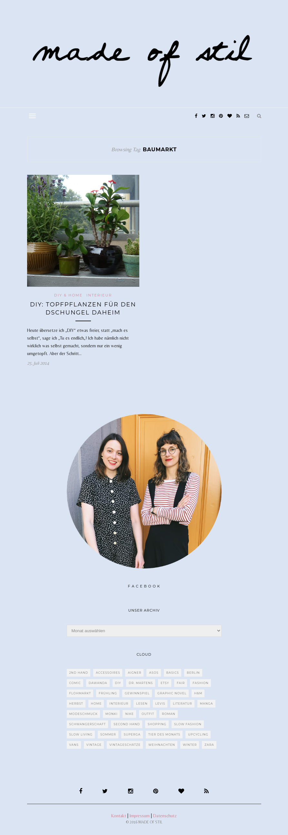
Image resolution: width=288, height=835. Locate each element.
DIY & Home (68, 295)
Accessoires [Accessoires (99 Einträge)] (108, 672)
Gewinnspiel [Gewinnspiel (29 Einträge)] (137, 693)
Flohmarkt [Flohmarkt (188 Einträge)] (80, 693)
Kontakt (118, 815)
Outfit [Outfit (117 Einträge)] (148, 714)
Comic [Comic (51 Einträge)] (75, 683)
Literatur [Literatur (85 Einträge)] (182, 703)
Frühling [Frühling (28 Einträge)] (108, 693)
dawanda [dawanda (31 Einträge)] (98, 683)
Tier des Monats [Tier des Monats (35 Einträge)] (164, 734)
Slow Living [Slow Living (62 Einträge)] (81, 734)
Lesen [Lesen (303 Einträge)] (141, 703)
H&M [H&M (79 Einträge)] (198, 693)
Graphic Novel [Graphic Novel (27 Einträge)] (171, 693)
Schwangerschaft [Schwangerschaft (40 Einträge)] (87, 724)
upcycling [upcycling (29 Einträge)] (198, 734)
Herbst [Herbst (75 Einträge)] (76, 703)
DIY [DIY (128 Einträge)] (118, 683)
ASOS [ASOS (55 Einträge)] (153, 672)
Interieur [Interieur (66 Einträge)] (118, 703)
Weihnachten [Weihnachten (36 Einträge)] (161, 744)
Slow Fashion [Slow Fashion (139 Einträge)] (188, 724)
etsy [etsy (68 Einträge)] (165, 683)
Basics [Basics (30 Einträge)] (172, 672)
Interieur (99, 295)
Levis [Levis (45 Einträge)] (160, 703)
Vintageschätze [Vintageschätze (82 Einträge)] (125, 744)
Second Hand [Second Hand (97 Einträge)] (127, 724)
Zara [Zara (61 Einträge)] (209, 744)
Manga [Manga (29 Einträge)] (206, 703)
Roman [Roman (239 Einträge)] (168, 714)
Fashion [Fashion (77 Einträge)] (200, 683)
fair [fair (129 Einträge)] (181, 683)
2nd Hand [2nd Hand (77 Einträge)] (78, 672)
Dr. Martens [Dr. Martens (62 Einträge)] (141, 683)
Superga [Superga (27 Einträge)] (132, 734)
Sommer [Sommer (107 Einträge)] (108, 734)
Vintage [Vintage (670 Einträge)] (94, 744)
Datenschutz (165, 815)
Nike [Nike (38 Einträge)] (129, 714)
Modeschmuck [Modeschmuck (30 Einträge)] (83, 714)
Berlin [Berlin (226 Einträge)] (193, 672)
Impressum (140, 815)
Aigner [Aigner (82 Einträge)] (134, 672)
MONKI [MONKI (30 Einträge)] (111, 714)
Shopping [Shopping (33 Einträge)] (157, 724)
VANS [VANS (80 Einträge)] (74, 744)
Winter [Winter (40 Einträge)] (190, 744)
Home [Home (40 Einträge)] (96, 703)
